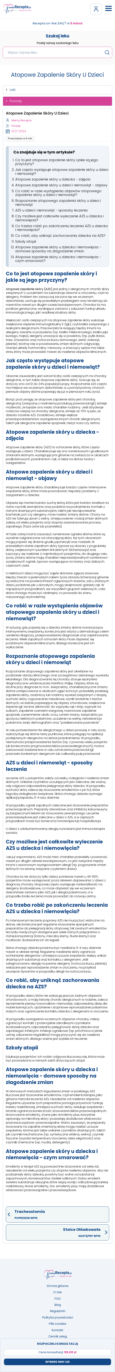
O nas (57, 1292)
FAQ (57, 1298)
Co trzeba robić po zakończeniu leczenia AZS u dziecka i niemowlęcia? (61, 228)
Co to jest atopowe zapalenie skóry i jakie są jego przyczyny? (56, 162)
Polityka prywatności (57, 1317)
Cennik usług (57, 1336)
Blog (57, 1305)
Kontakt (57, 1330)
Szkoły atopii (25, 241)
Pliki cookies (57, 1324)
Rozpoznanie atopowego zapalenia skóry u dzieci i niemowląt (58, 202)
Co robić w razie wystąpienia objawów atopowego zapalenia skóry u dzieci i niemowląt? (58, 193)
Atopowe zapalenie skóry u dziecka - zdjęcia (53, 179)
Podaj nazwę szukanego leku (57, 43)
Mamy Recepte (21, 120)
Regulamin (57, 1311)
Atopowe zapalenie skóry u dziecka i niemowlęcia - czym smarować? (58, 259)
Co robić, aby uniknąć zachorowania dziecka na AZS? (60, 235)
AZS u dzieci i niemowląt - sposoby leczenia (51, 210)
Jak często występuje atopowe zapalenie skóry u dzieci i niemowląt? (61, 171)
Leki (12, 89)
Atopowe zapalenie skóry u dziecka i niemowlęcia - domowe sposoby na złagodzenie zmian (58, 249)
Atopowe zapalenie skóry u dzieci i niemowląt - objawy (61, 185)
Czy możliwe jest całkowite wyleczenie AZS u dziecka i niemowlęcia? (59, 218)
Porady (16, 101)
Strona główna (57, 1286)
